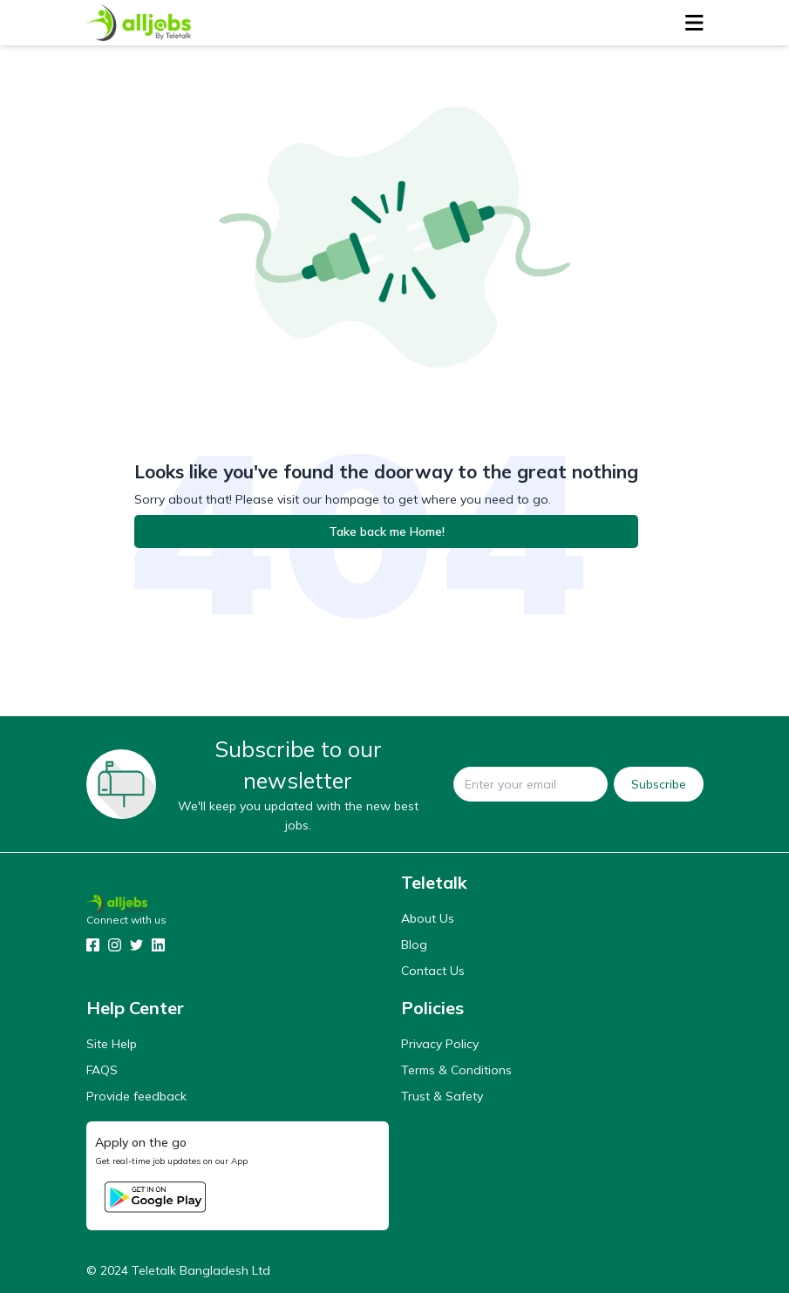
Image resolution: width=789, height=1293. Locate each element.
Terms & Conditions (456, 1070)
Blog (414, 944)
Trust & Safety (442, 1096)
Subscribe (658, 784)
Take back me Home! (387, 531)
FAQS (102, 1070)
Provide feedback (136, 1096)
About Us (427, 918)
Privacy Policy (440, 1044)
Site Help (111, 1044)
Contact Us (433, 970)
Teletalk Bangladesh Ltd (201, 1270)
